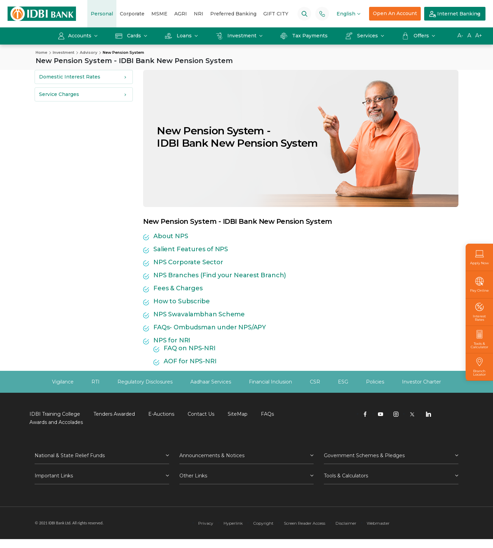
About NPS (170, 236)
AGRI (180, 14)
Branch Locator (479, 366)
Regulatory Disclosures (145, 382)
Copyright (263, 523)
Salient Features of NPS (190, 249)
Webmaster (378, 523)
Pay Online (479, 284)
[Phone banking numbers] (322, 13)
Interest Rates (479, 312)
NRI (198, 14)
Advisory (88, 52)
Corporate (132, 14)
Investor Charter (421, 382)
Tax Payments (304, 36)
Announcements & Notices (211, 455)
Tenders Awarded (114, 414)
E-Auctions (161, 414)
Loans (179, 36)
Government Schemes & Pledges (364, 455)
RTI (95, 382)
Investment (237, 36)
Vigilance (63, 382)
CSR (315, 382)
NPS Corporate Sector (188, 262)
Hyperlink (233, 523)
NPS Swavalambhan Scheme (199, 314)
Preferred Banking (233, 14)
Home (41, 52)
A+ (478, 35)
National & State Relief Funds (70, 455)
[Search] (304, 13)
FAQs (267, 414)
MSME (159, 14)
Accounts (75, 36)
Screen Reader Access (304, 523)
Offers (416, 36)
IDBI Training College (54, 414)
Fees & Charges (177, 288)
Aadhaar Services (210, 382)
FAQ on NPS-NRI (189, 348)
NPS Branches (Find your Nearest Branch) (219, 275)
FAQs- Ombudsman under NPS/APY (209, 327)
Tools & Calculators (346, 476)
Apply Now (479, 257)
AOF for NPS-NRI (190, 361)
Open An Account (395, 13)
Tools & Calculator (479, 339)
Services (362, 36)
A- (460, 35)
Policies (375, 382)
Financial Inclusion (270, 382)
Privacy (205, 523)
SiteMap (238, 414)
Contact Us (201, 414)
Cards (128, 36)
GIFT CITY (275, 14)
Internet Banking (454, 14)
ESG (343, 382)
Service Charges (59, 94)
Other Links (193, 476)
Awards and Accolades (56, 422)
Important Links (54, 476)
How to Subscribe (181, 301)
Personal (102, 14)
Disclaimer (346, 523)
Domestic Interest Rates (69, 77)
